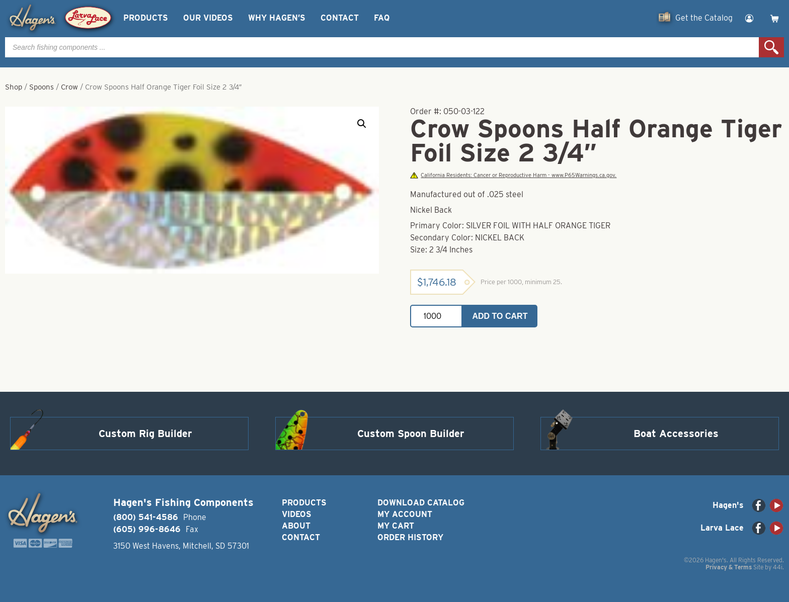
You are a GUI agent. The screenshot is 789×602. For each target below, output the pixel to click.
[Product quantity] (436, 316)
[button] (362, 124)
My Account (404, 514)
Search (771, 47)
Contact (340, 18)
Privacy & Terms (728, 567)
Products (145, 18)
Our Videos (208, 18)
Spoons (41, 87)
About (296, 526)
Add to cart (500, 316)
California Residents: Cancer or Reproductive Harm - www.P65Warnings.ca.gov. (513, 175)
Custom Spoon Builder (410, 433)
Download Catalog (420, 502)
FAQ (381, 18)
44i (777, 567)
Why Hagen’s (276, 18)
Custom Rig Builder (145, 433)
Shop (13, 87)
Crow (69, 87)
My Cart (395, 526)
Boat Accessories (676, 433)
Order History (410, 537)
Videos (296, 514)
